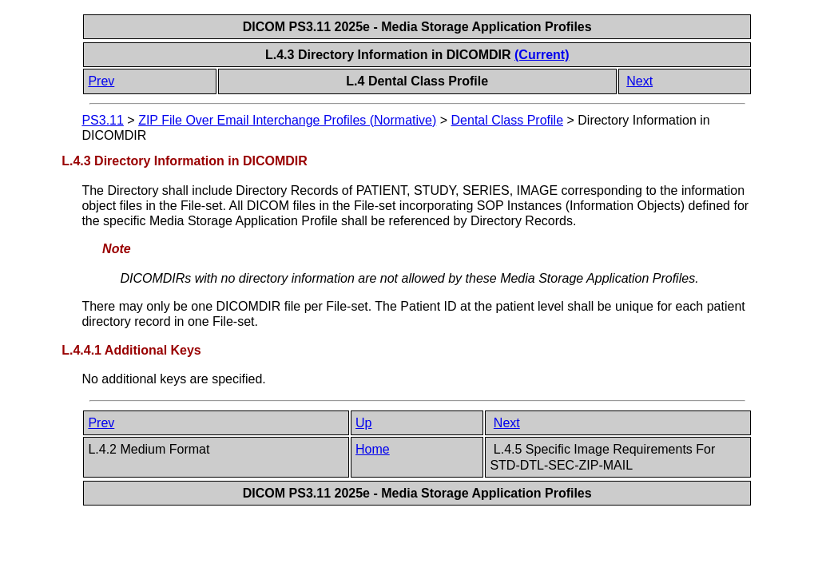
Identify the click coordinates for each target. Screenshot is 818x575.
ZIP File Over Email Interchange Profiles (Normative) (287, 120)
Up (363, 423)
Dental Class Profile (507, 120)
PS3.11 (102, 120)
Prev (101, 81)
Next (639, 81)
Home (372, 449)
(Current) (541, 54)
